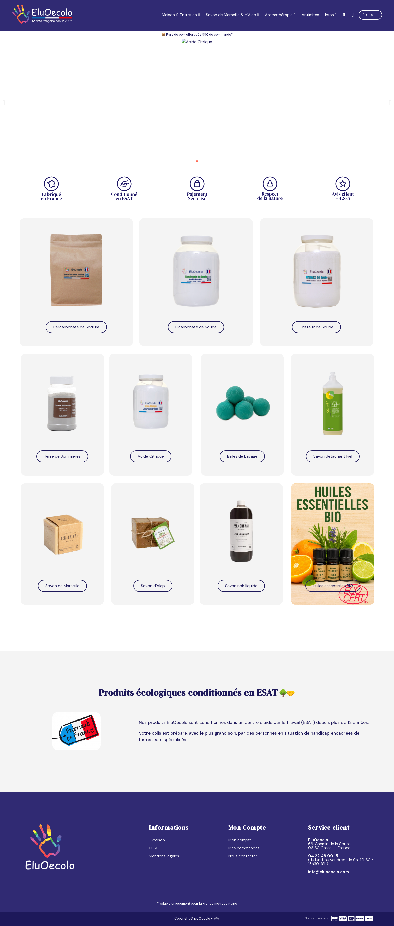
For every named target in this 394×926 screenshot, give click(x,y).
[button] (343, 15)
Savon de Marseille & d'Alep (232, 14)
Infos (331, 14)
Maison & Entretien (181, 14)
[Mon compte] (353, 15)
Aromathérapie (280, 14)
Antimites (310, 14)
